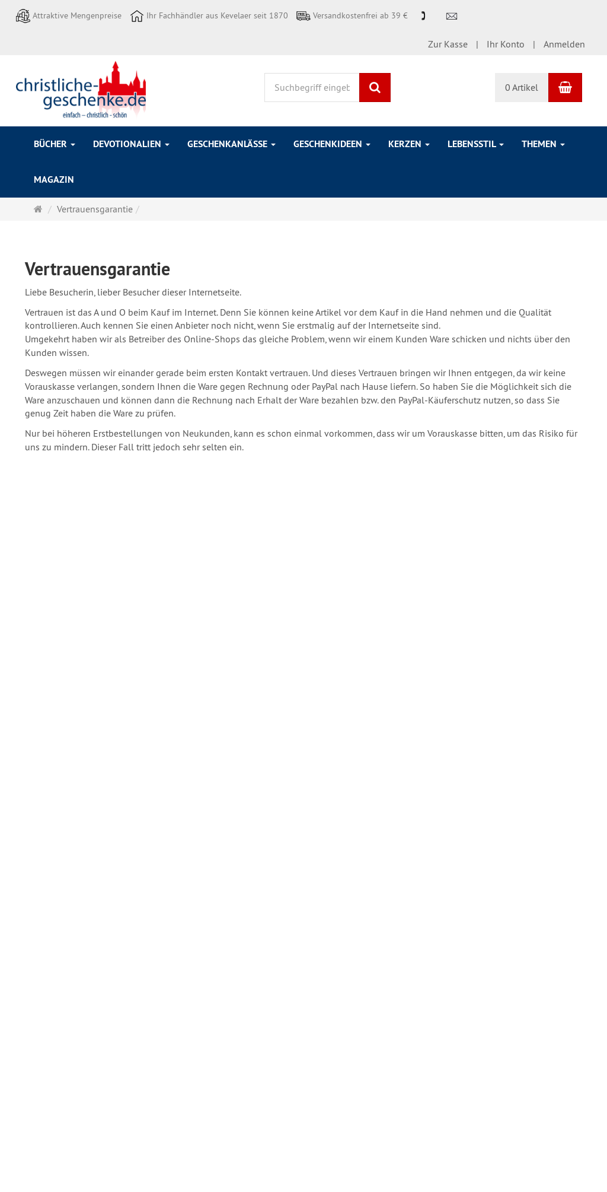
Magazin (54, 179)
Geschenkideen (331, 144)
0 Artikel (521, 87)
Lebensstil (476, 144)
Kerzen (409, 144)
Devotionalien (131, 144)
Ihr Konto (506, 44)
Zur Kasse (448, 44)
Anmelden (564, 44)
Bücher (54, 144)
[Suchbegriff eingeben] (312, 87)
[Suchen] (375, 87)
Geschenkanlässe (231, 144)
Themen (543, 144)
